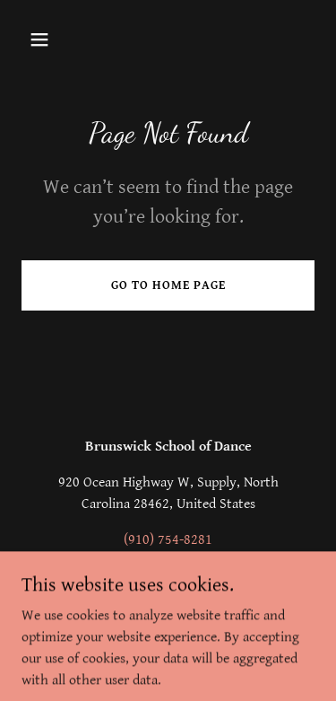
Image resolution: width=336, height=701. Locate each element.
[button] (43, 39)
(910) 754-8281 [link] (168, 539)
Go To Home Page (168, 285)
